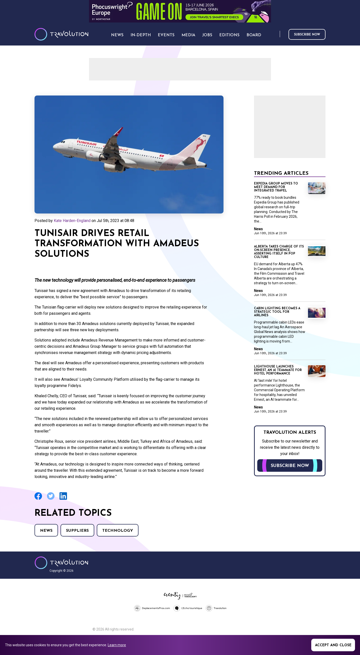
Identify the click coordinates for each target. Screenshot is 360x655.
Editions (229, 35)
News (46, 531)
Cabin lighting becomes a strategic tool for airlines (277, 312)
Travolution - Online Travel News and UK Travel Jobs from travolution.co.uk (61, 562)
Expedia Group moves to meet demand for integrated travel (276, 187)
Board (253, 35)
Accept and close (333, 645)
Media (188, 35)
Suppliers (77, 531)
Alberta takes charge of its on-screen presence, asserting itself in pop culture (279, 252)
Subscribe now (307, 34)
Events (166, 35)
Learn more (117, 645)
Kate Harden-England (72, 220)
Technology (117, 531)
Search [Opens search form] (275, 34)
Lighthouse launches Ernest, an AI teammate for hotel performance (278, 370)
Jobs (207, 35)
